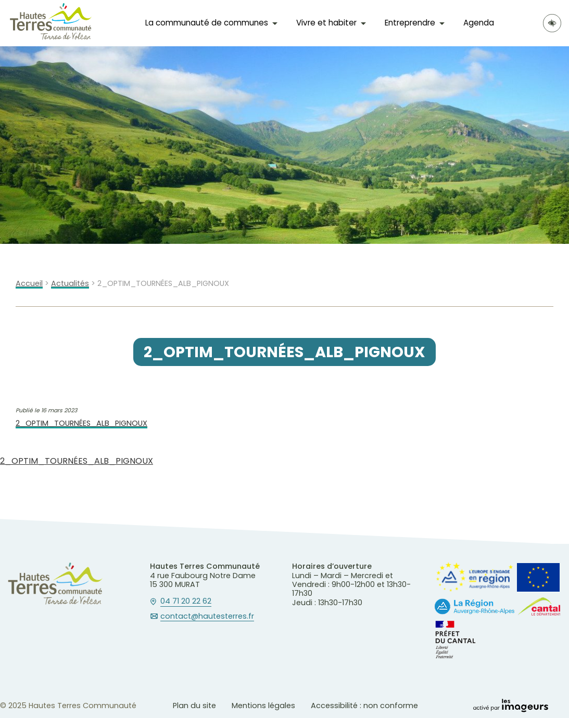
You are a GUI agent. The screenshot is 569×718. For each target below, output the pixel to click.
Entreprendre (410, 22)
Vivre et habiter (326, 22)
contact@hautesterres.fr (207, 616)
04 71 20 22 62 (185, 601)
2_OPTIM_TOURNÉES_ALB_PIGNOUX (81, 423)
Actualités (70, 284)
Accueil (29, 284)
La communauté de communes (206, 22)
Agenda (478, 22)
